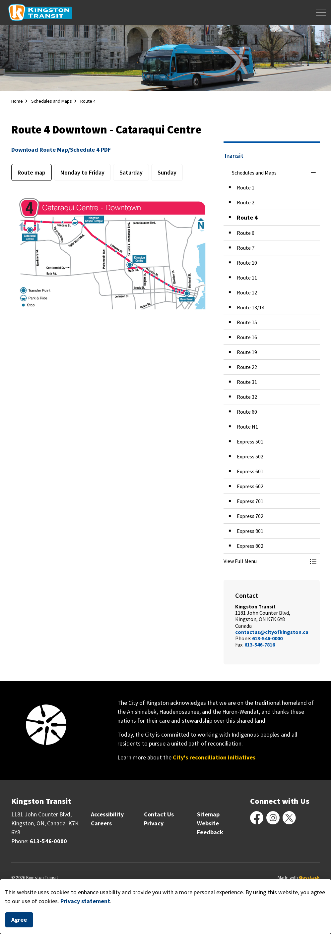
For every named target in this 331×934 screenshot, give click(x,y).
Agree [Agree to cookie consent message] (19, 919)
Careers (101, 823)
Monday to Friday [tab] (82, 172)
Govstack (309, 877)
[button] (265, 561)
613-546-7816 (259, 644)
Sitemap (208, 814)
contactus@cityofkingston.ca (271, 632)
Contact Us (159, 814)
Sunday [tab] (167, 172)
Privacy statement (85, 901)
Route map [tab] (31, 172)
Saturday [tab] (131, 172)
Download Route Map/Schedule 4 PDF (61, 149)
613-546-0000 (267, 638)
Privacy (154, 823)
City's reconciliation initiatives (214, 757)
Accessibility (107, 814)
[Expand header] (321, 12)
